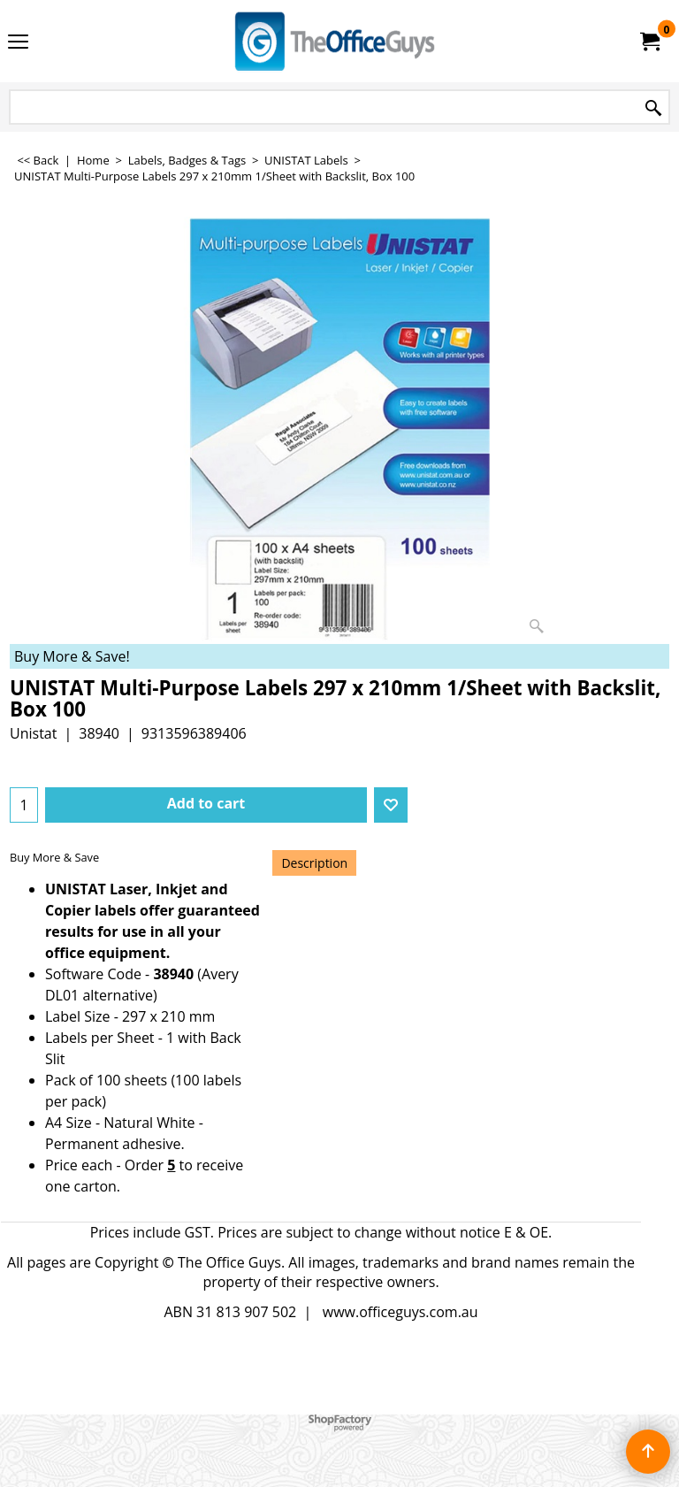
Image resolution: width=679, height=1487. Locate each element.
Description (314, 863)
